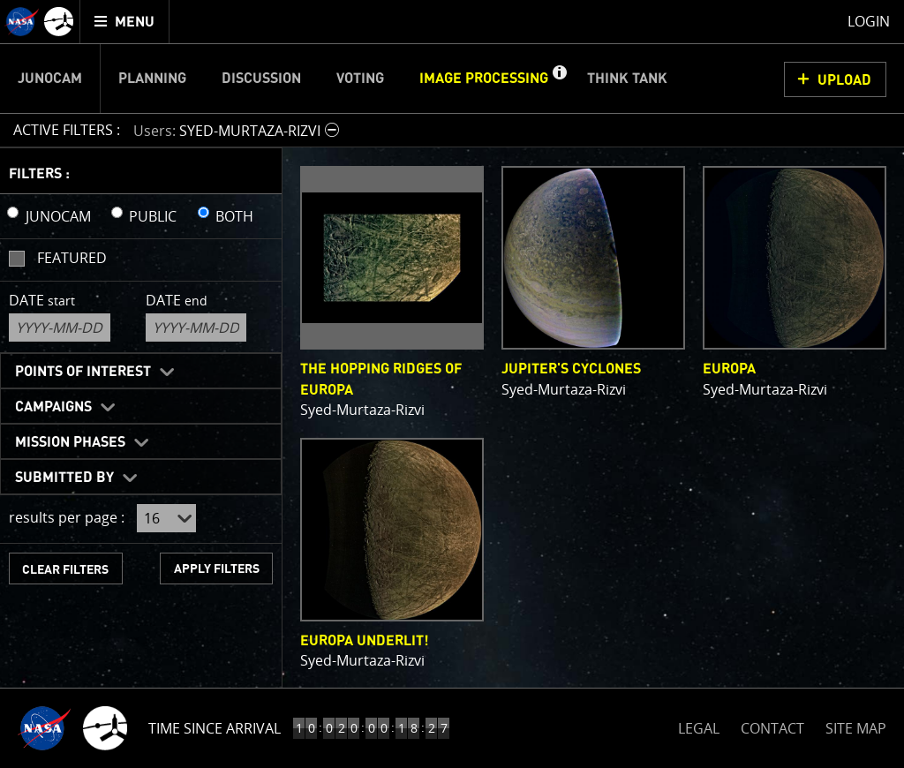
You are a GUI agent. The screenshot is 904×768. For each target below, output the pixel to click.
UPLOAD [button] (844, 80)
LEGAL (698, 725)
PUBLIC (153, 216)
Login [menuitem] (869, 21)
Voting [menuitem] (360, 79)
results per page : (66, 517)
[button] (558, 78)
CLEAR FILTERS (65, 569)
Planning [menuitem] (152, 79)
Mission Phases (70, 442)
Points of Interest (83, 372)
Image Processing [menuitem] (483, 79)
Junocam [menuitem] (50, 79)
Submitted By (64, 478)
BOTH (234, 216)
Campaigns (53, 407)
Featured (72, 257)
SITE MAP (855, 728)
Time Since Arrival (214, 728)
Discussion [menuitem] (261, 79)
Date (42, 300)
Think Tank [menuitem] (627, 79)
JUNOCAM (58, 216)
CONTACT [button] (772, 728)
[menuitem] (125, 21)
